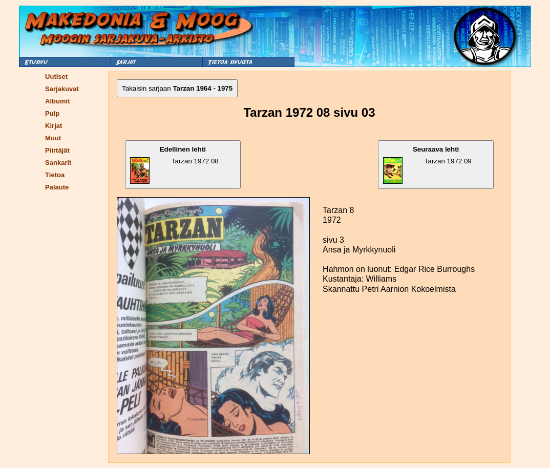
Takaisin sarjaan (177, 88)
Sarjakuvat (62, 89)
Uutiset (56, 76)
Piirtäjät (57, 150)
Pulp (52, 113)
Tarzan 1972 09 (427, 164)
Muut (53, 138)
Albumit (57, 101)
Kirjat (53, 126)
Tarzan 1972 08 (174, 164)
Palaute (57, 187)
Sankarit (58, 162)
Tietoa (55, 175)
